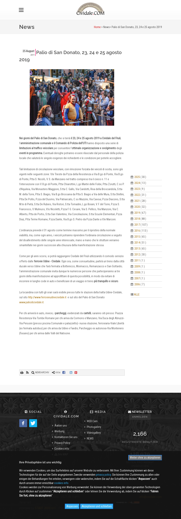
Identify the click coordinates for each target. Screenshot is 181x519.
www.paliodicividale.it (31, 302)
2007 (137, 278)
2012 (137, 254)
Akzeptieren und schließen (97, 506)
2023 (137, 188)
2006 (137, 284)
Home (97, 27)
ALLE (137, 294)
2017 (137, 224)
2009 (137, 266)
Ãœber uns (61, 425)
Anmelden (140, 417)
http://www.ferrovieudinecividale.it (47, 297)
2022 (137, 194)
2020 (137, 206)
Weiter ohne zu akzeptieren (145, 457)
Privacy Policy (62, 442)
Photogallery (94, 427)
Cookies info (62, 448)
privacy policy (103, 474)
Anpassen (72, 506)
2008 (137, 272)
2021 (137, 200)
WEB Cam (92, 421)
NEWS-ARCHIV (40, 372)
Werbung (59, 431)
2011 (137, 260)
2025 (137, 177)
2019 (137, 212)
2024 (137, 183)
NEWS (90, 438)
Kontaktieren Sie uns (66, 437)
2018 (137, 218)
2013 (137, 248)
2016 (137, 230)
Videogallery (94, 432)
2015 (137, 236)
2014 (137, 242)
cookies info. (61, 483)
